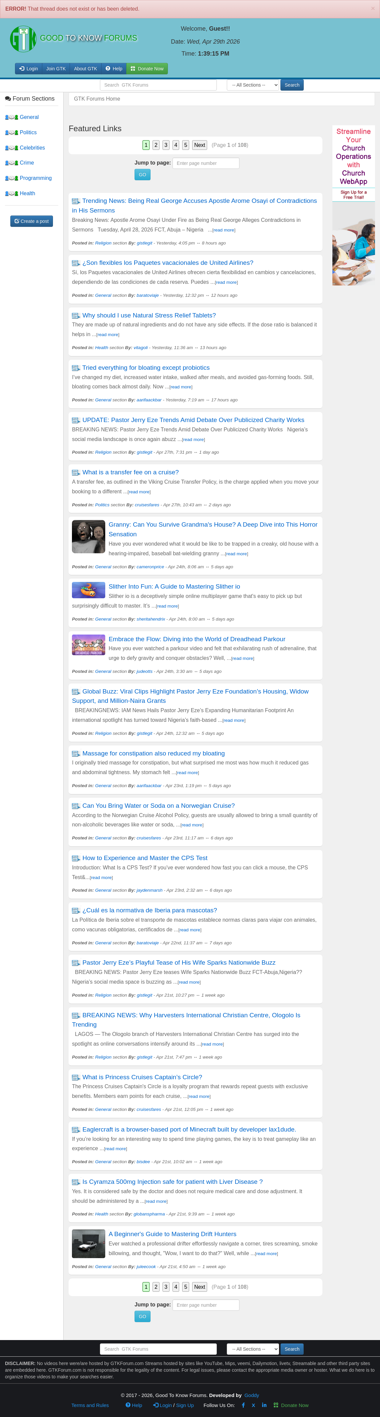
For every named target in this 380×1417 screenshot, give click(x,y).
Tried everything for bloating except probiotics (146, 367)
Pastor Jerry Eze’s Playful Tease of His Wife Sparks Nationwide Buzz (178, 962)
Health (20, 193)
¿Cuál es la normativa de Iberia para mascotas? (149, 910)
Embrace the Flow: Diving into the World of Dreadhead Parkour (197, 639)
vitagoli (141, 347)
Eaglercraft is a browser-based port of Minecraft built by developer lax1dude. (189, 1129)
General (22, 117)
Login (162, 1405)
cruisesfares (147, 504)
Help (114, 68)
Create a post (32, 221)
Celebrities (25, 148)
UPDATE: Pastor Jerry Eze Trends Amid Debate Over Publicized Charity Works (193, 419)
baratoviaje (148, 295)
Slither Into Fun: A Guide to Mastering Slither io (174, 586)
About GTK (85, 68)
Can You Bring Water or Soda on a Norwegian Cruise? (158, 805)
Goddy (251, 1395)
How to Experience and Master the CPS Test (144, 857)
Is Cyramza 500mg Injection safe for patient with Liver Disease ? (172, 1181)
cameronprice (150, 566)
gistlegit (144, 242)
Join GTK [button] (56, 68)
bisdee (143, 1161)
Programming (28, 178)
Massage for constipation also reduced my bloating (153, 753)
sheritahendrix (151, 619)
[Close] (373, 8)
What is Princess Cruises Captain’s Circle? (142, 1077)
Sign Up (185, 1405)
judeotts (145, 671)
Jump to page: (153, 163)
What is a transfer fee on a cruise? (130, 472)
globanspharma (149, 1213)
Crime (19, 163)
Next (199, 145)
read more (223, 230)
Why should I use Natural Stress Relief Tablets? (149, 315)
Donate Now (291, 1405)
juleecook (146, 1266)
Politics (21, 132)
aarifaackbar (149, 399)
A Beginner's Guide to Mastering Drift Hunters (172, 1233)
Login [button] (28, 68)
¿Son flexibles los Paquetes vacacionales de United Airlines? (167, 262)
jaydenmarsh (150, 890)
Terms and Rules (90, 1405)
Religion (103, 242)
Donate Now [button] (147, 68)
